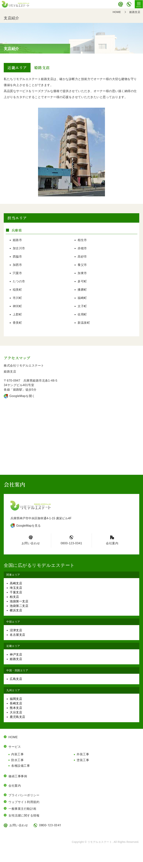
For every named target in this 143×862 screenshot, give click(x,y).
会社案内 (112, 543)
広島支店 (16, 679)
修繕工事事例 (17, 776)
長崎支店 (16, 703)
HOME (13, 737)
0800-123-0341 (129, 4)
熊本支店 (16, 707)
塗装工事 (83, 760)
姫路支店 (16, 659)
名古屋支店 (17, 634)
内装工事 (17, 754)
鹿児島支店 (17, 716)
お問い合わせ (120, 4)
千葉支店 (16, 592)
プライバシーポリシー (23, 795)
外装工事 (83, 754)
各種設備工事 (20, 765)
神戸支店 (16, 654)
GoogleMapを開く (22, 396)
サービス (14, 746)
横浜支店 (16, 610)
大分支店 (16, 712)
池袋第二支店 (19, 605)
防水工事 (17, 760)
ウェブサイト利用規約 (23, 802)
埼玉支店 (16, 587)
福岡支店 (16, 698)
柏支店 (14, 596)
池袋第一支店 (19, 601)
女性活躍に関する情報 (23, 815)
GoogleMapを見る (28, 525)
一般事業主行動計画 (22, 808)
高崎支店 (16, 583)
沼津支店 (16, 630)
